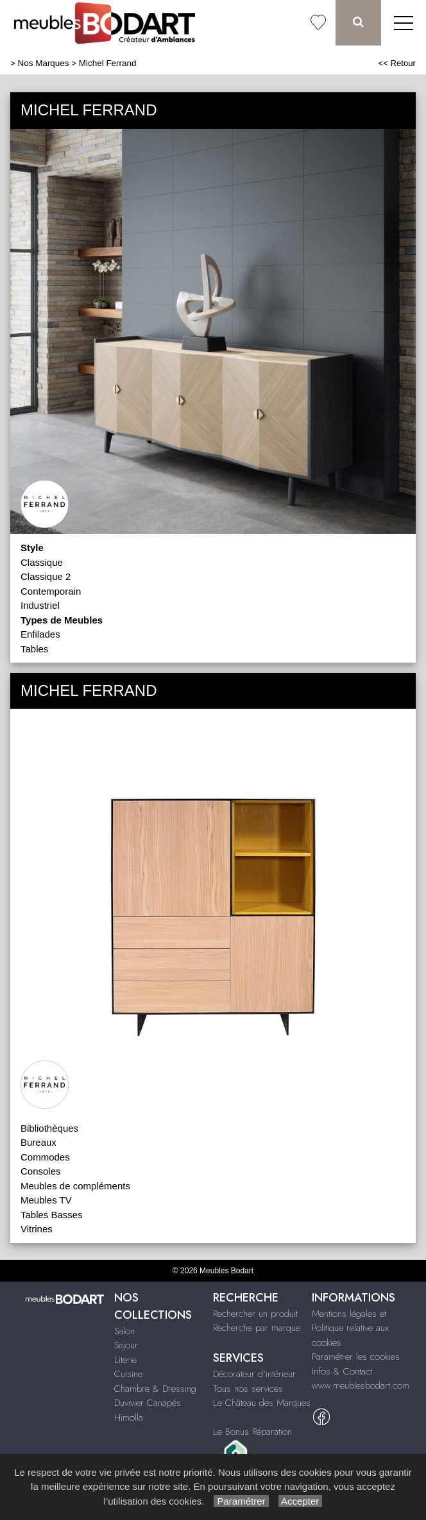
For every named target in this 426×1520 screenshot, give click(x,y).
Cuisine (128, 1374)
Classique (42, 562)
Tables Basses (52, 1214)
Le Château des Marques (262, 1403)
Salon (124, 1331)
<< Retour (397, 63)
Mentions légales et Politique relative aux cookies (350, 1328)
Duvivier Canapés (147, 1403)
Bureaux (38, 1142)
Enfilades (40, 634)
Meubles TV (46, 1199)
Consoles (41, 1171)
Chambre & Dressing (155, 1389)
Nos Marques (43, 63)
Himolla (128, 1417)
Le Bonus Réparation (252, 1432)
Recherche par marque (256, 1328)
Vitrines (37, 1228)
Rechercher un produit (255, 1314)
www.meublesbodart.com (360, 1385)
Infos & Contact (342, 1371)
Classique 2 (46, 576)
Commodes (45, 1157)
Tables (34, 648)
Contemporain (51, 591)
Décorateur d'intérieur (254, 1374)
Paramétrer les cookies (356, 1357)
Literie (125, 1360)
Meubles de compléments (75, 1185)
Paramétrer (241, 1501)
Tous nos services (248, 1389)
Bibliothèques (49, 1128)
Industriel (40, 605)
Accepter (300, 1501)
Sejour (126, 1345)
